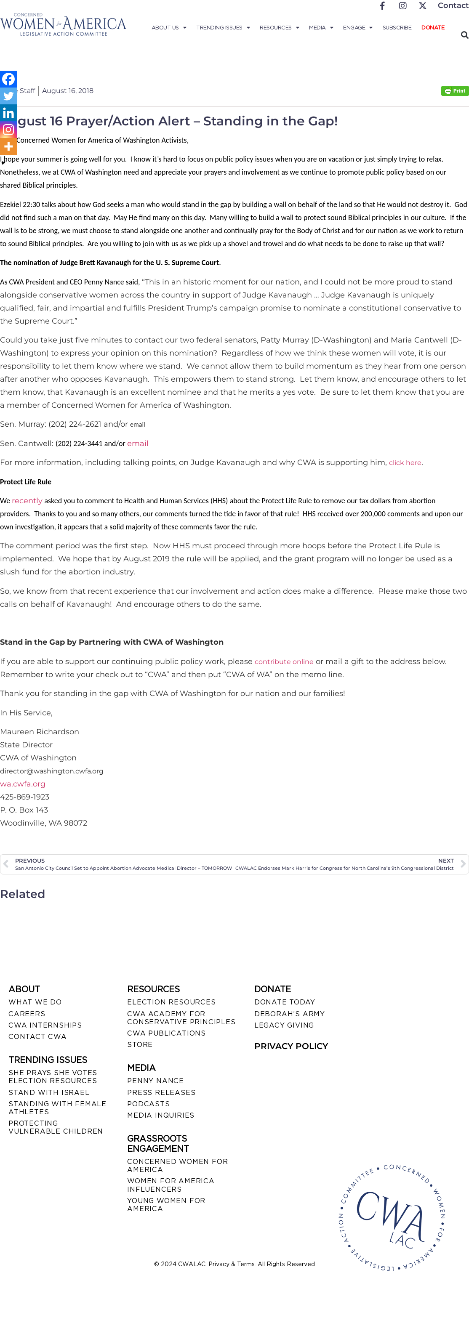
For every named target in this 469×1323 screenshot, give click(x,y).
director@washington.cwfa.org (52, 771)
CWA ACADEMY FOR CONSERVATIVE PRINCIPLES (181, 1018)
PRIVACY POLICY (291, 1046)
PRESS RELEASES (161, 1093)
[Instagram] (8, 129)
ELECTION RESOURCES (171, 1002)
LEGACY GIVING (284, 1025)
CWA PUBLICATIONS (166, 1033)
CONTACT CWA (37, 1037)
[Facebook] (8, 79)
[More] (8, 146)
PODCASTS (148, 1104)
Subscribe (397, 27)
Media (321, 27)
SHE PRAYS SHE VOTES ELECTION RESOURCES (52, 1077)
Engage (358, 27)
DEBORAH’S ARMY (289, 1014)
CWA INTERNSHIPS (45, 1025)
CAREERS (26, 1014)
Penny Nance (155, 1081)
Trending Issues (223, 27)
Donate (432, 27)
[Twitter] (8, 96)
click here (405, 463)
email (138, 443)
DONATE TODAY (284, 1002)
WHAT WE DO (35, 1002)
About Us (169, 27)
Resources (279, 27)
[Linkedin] (8, 112)
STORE (140, 1045)
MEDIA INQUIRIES (161, 1115)
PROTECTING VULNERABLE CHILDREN (55, 1127)
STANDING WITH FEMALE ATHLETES (57, 1108)
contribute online (284, 662)
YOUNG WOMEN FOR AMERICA (166, 1205)
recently (27, 500)
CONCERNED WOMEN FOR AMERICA (177, 1166)
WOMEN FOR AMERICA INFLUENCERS (171, 1185)
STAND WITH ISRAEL (49, 1093)
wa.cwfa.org (22, 784)
